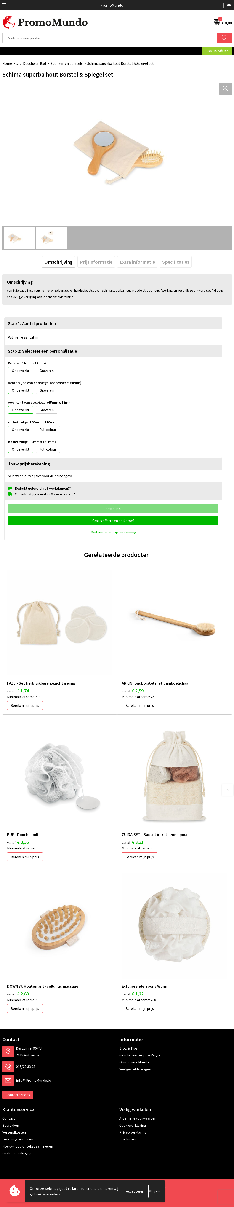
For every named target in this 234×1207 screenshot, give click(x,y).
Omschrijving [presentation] (58, 262)
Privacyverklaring (132, 1132)
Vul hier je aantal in (23, 337)
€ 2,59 (133, 691)
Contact (8, 1118)
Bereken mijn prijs (25, 705)
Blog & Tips (128, 1048)
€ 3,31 (133, 842)
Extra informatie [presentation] (137, 262)
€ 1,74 (18, 691)
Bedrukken (10, 1125)
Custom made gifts (17, 1153)
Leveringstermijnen (17, 1139)
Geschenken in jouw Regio (139, 1055)
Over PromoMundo (134, 1062)
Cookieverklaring (132, 1125)
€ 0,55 (18, 842)
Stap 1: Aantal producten (32, 323)
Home (7, 63)
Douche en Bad (34, 63)
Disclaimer (127, 1139)
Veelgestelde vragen (135, 1069)
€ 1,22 (133, 994)
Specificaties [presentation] (175, 262)
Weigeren (154, 1191)
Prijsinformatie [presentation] (96, 262)
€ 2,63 (18, 994)
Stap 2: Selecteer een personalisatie (42, 351)
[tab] (58, 262)
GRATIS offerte (217, 50)
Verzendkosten (14, 1132)
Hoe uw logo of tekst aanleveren (27, 1146)
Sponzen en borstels (67, 63)
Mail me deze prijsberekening (113, 532)
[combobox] (109, 38)
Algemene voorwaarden (137, 1118)
